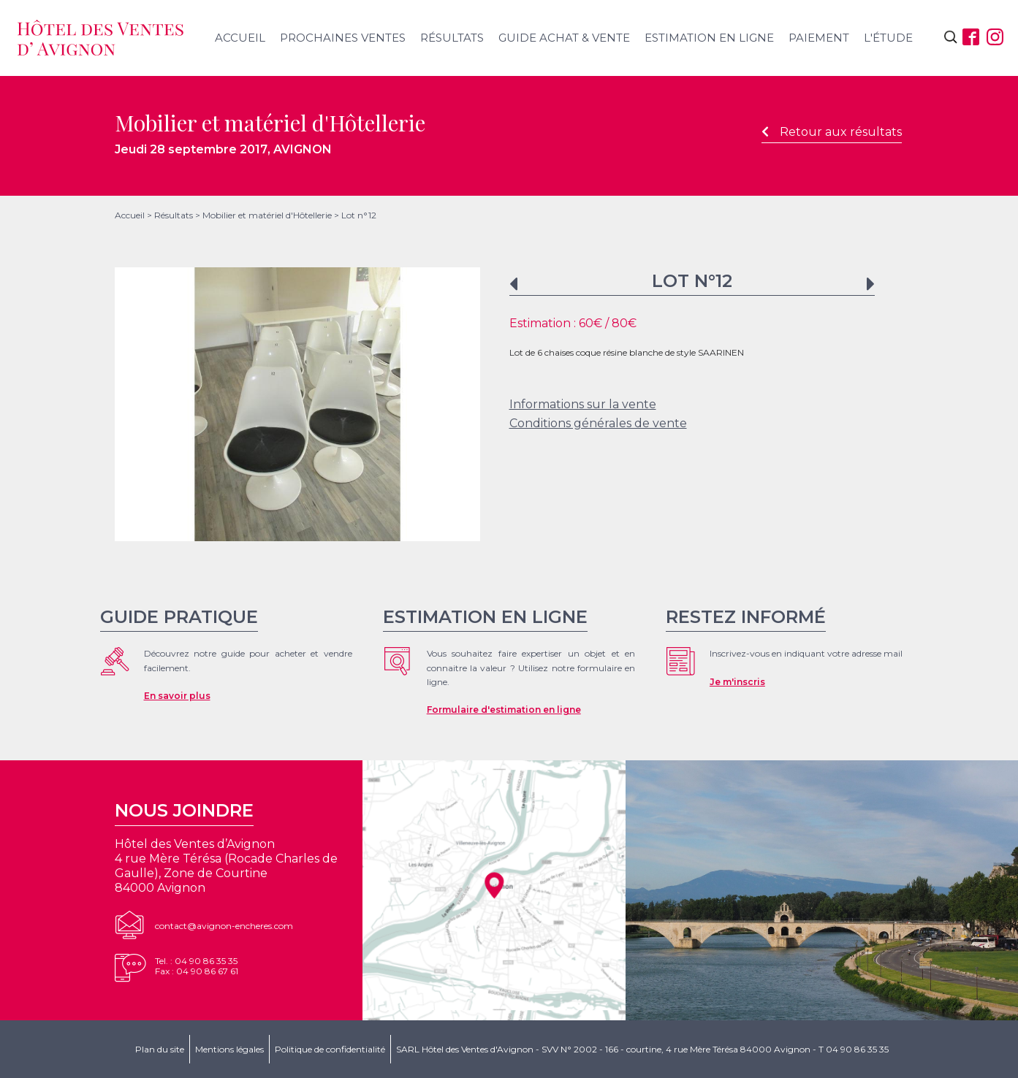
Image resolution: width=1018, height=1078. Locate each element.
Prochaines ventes (343, 38)
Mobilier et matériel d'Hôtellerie (267, 215)
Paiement (819, 38)
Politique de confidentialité (330, 1049)
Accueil (240, 38)
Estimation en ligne (709, 38)
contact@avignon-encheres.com (224, 925)
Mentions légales (229, 1049)
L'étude (888, 38)
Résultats (452, 38)
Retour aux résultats (831, 132)
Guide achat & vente (564, 38)
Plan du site (159, 1049)
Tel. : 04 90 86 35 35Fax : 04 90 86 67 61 (196, 965)
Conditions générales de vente (598, 423)
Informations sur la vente (582, 404)
